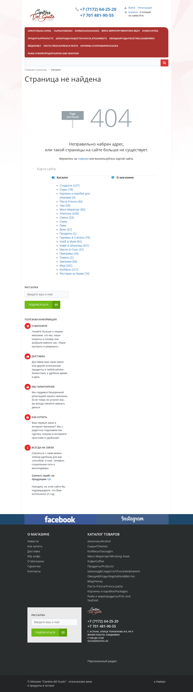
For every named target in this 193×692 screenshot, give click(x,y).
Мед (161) (66, 265)
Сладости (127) (70, 185)
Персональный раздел (102, 661)
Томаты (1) (67, 257)
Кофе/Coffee (95, 561)
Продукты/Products (100, 566)
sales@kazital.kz (97, 640)
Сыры (63, 221)
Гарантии (34, 566)
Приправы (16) (69, 253)
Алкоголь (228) (69, 213)
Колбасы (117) (69, 269)
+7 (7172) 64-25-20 (98, 9)
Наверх (160, 681)
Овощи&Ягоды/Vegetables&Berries (111, 576)
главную (83, 158)
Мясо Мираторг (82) (72, 209)
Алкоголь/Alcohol (99, 541)
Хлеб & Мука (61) (71, 241)
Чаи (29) (65, 205)
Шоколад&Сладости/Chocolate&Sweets (113, 571)
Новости (33, 541)
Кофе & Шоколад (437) (74, 245)
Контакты (34, 571)
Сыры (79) (66, 189)
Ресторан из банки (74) (74, 273)
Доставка (33, 551)
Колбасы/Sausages (100, 551)
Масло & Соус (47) (72, 249)
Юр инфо (33, 556)
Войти (132, 7)
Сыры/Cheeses (97, 546)
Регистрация (145, 7)
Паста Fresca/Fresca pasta (105, 586)
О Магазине (35, 561)
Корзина (133, 12)
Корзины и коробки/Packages (107, 591)
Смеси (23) (67, 217)
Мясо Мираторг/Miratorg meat (108, 556)
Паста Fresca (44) (71, 201)
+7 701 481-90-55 (97, 15)
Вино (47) (66, 229)
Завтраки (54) (68, 261)
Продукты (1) (68, 233)
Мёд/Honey (95, 581)
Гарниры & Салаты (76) (75, 237)
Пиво (63, 225)
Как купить (34, 546)
